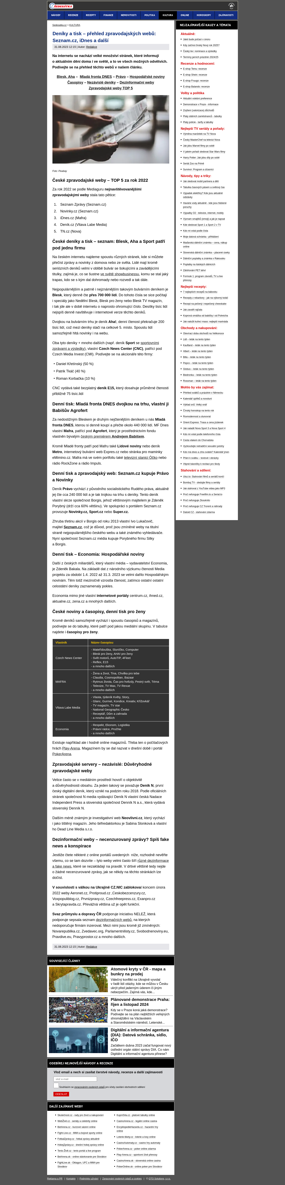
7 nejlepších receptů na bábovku (200, 292)
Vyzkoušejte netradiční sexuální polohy (203, 446)
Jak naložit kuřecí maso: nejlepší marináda (205, 321)
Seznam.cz (73, 527)
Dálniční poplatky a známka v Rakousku (204, 258)
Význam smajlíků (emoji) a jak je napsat (204, 219)
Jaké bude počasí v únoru (196, 39)
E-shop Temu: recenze (195, 68)
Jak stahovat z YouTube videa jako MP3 (204, 488)
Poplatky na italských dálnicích (199, 264)
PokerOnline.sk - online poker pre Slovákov (139, 1166)
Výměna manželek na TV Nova (199, 134)
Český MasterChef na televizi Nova (201, 139)
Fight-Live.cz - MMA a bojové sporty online (80, 1133)
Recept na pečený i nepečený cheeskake (204, 303)
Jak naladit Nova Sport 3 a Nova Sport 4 (204, 428)
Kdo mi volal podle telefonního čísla (201, 434)
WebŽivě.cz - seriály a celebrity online (77, 1121)
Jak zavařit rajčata (192, 309)
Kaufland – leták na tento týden (199, 345)
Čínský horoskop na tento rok (198, 410)
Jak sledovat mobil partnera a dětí (201, 181)
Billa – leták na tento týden (197, 357)
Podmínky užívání (89, 1178)
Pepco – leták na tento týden (198, 363)
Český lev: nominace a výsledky (200, 51)
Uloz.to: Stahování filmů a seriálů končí (203, 476)
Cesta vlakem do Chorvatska (198, 440)
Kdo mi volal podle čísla (195, 230)
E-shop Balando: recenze (196, 86)
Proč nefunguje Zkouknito (196, 500)
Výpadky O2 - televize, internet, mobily (203, 213)
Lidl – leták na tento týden (196, 339)
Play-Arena (71, 748)
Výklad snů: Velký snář (195, 404)
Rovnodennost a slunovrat (197, 416)
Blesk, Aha (66, 77)
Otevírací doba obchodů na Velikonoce (203, 333)
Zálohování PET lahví (194, 270)
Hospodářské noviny (147, 77)
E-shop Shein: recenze (195, 74)
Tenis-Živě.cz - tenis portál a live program (79, 1150)
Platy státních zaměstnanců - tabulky (202, 116)
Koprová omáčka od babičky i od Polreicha (205, 315)
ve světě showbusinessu (119, 274)
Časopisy (75, 82)
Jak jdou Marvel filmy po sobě (198, 145)
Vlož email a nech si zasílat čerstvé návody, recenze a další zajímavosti (108, 1072)
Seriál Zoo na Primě (193, 163)
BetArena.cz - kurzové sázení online (77, 1127)
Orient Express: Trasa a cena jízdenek (203, 422)
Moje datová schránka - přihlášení (201, 236)
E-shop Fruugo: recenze (196, 80)
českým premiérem (112, 436)
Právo (121, 77)
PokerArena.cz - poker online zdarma (136, 1148)
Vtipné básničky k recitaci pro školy (201, 464)
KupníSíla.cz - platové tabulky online (136, 1115)
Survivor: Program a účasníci (198, 169)
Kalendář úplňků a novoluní (197, 398)
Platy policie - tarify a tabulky (198, 122)
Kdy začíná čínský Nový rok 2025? (201, 45)
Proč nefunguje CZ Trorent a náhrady (202, 506)
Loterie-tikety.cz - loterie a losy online (136, 1137)
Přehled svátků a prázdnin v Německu (203, 392)
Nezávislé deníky (101, 82)
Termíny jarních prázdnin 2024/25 (200, 57)
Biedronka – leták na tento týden (200, 375)
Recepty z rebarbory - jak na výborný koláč (205, 297)
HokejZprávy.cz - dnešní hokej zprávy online (81, 1144)
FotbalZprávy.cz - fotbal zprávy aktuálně (79, 1139)
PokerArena (61, 754)
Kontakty (71, 1178)
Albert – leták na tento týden (198, 351)
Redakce (91, 46)
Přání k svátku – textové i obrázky (200, 458)
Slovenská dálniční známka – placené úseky (206, 252)
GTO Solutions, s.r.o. (160, 1178)
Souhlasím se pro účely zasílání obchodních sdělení (102, 1087)
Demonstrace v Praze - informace (200, 104)
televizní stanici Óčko (141, 458)
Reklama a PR (54, 1178)
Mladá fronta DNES (96, 77)
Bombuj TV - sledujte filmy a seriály (201, 482)
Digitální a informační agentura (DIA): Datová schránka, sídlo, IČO (140, 1035)
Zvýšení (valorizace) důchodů (198, 110)
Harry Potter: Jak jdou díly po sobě (201, 157)
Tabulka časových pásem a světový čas (204, 187)
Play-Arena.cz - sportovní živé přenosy (137, 1154)
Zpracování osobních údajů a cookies (122, 1178)
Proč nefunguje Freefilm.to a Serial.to (202, 494)
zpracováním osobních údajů (89, 1087)
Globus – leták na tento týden (198, 369)
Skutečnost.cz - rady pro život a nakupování (81, 1115)
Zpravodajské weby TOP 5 (111, 88)
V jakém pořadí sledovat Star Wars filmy (204, 151)
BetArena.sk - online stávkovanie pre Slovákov (82, 1156)
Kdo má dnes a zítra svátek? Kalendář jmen (206, 452)
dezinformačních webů (114, 920)
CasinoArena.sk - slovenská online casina (139, 1160)
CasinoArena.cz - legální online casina (137, 1121)
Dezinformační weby (137, 82)
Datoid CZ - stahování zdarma (199, 512)
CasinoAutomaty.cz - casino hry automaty (138, 1142)
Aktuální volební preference (197, 98)
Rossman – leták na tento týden (200, 381)
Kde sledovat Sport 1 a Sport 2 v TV (202, 224)
